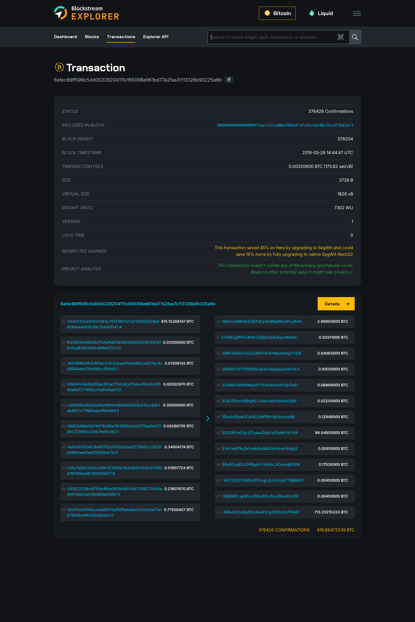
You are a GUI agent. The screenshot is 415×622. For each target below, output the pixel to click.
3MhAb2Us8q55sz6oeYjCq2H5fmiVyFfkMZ (261, 512)
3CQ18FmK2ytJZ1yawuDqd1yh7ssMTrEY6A (260, 432)
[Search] (272, 37)
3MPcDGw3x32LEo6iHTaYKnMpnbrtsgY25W (261, 353)
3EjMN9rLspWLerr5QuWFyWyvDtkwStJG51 (261, 496)
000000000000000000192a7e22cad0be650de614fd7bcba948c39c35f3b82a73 (285, 125)
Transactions (121, 36)
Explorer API (155, 36)
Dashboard (65, 36)
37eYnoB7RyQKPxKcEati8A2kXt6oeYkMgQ (259, 448)
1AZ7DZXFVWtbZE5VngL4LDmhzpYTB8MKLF (263, 480)
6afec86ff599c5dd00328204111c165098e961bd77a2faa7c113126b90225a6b (137, 303)
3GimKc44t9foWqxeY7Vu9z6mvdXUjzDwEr (260, 385)
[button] (229, 80)
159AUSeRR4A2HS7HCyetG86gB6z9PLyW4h (262, 321)
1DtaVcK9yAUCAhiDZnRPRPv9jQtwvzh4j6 (258, 416)
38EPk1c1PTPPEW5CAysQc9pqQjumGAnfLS (261, 369)
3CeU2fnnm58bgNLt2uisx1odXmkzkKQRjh (259, 401)
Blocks (92, 36)
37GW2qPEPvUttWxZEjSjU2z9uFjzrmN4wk (259, 337)
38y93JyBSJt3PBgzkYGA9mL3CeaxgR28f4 (261, 464)
